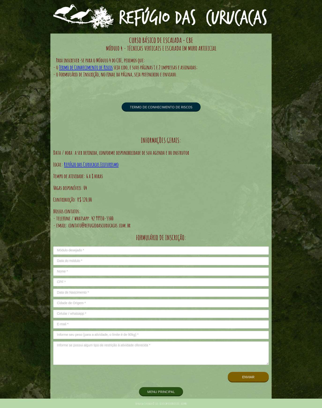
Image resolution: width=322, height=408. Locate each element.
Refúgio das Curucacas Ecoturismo (91, 164)
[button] (161, 107)
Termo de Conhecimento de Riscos (86, 67)
